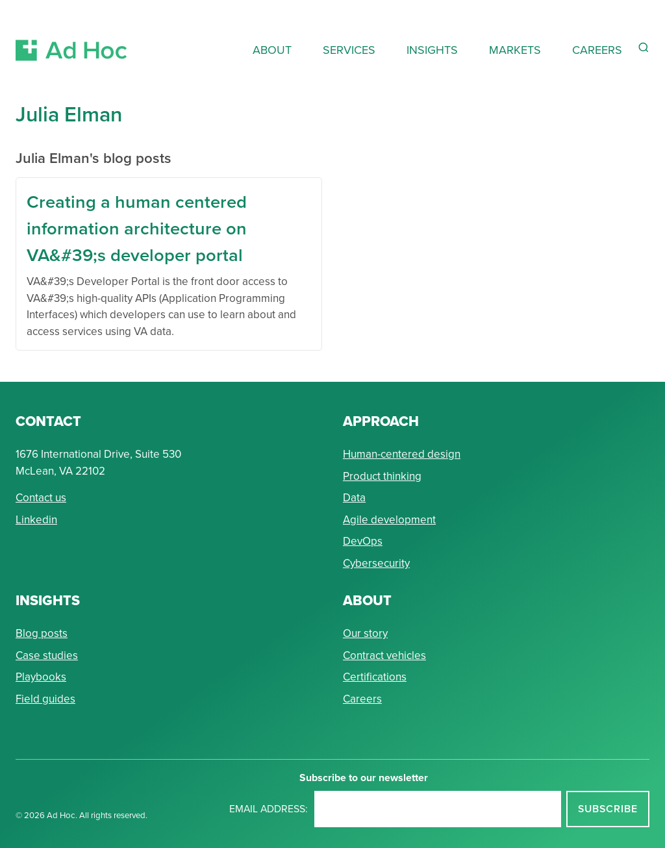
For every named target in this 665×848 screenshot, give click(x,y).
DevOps (363, 541)
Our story (365, 633)
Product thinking (382, 476)
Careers (362, 699)
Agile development (389, 520)
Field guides (45, 699)
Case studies (47, 655)
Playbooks (41, 677)
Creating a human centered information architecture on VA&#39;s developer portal (137, 228)
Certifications (375, 677)
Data (354, 498)
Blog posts (42, 633)
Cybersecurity (376, 563)
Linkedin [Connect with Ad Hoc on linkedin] (36, 520)
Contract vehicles (384, 655)
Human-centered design (401, 454)
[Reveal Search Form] (643, 47)
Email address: (268, 808)
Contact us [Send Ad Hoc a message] (41, 498)
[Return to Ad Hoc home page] (71, 34)
